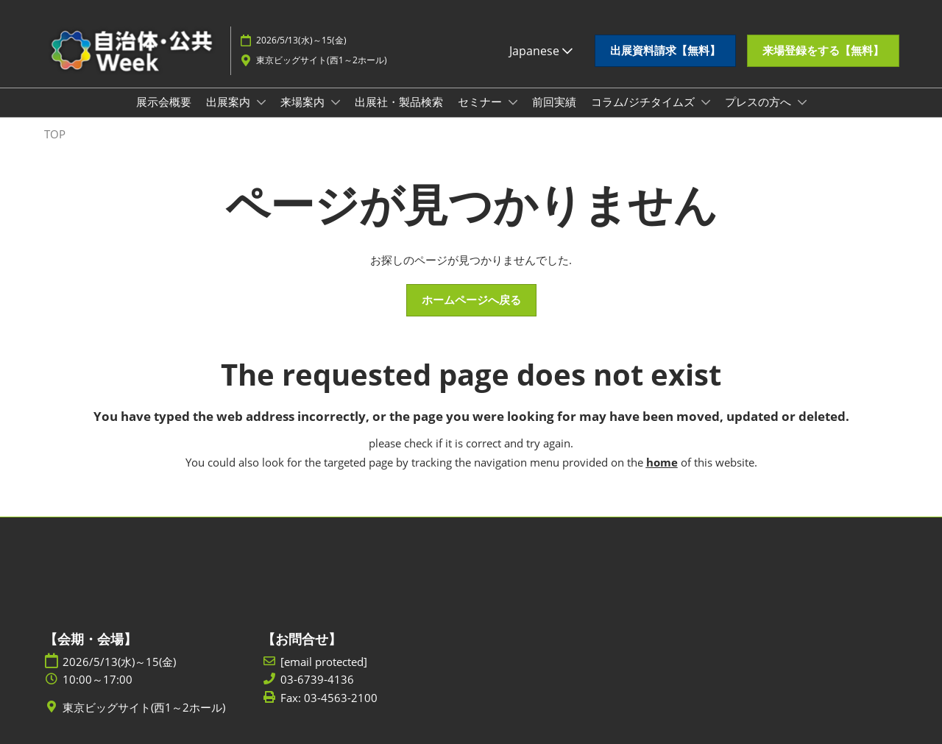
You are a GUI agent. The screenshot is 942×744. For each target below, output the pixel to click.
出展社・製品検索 (399, 101)
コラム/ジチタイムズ (644, 101)
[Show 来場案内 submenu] (335, 102)
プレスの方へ (759, 101)
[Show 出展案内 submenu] (261, 102)
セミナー (481, 101)
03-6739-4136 (317, 680)
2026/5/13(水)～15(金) (301, 40)
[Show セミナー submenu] (513, 102)
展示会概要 (163, 101)
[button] (665, 51)
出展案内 (229, 101)
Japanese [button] (541, 51)
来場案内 (303, 101)
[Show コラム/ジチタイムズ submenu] (705, 102)
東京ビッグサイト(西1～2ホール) (321, 60)
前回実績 (554, 101)
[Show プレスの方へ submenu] (802, 102)
